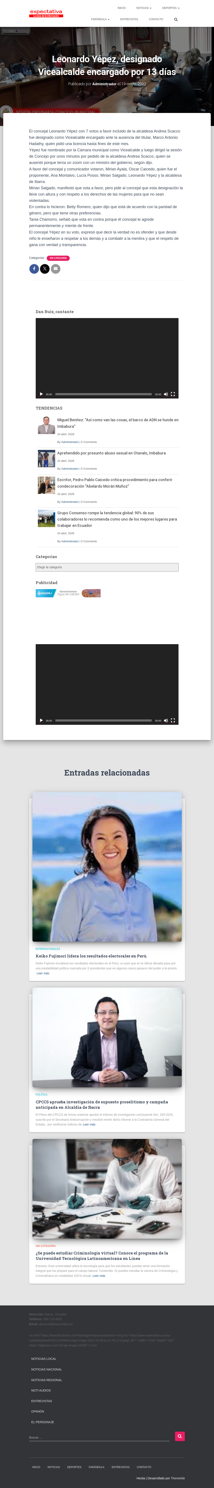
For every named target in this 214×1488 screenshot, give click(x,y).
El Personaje (42, 1422)
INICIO (122, 8)
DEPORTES (170, 8)
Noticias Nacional (46, 1369)
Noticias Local (43, 1359)
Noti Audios (41, 1390)
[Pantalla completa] (173, 394)
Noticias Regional (46, 1380)
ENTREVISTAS (129, 19)
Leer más (43, 973)
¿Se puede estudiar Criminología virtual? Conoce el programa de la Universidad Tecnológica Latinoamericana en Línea (102, 1255)
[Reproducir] (41, 394)
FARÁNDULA (100, 19)
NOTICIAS (143, 8)
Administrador (70, 442)
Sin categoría (58, 258)
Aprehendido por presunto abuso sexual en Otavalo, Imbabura (111, 453)
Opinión (37, 1411)
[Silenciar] (166, 394)
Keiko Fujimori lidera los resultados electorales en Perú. (91, 956)
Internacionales (48, 949)
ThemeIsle (178, 1478)
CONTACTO (156, 19)
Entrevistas (41, 1401)
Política (42, 1094)
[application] (107, 358)
